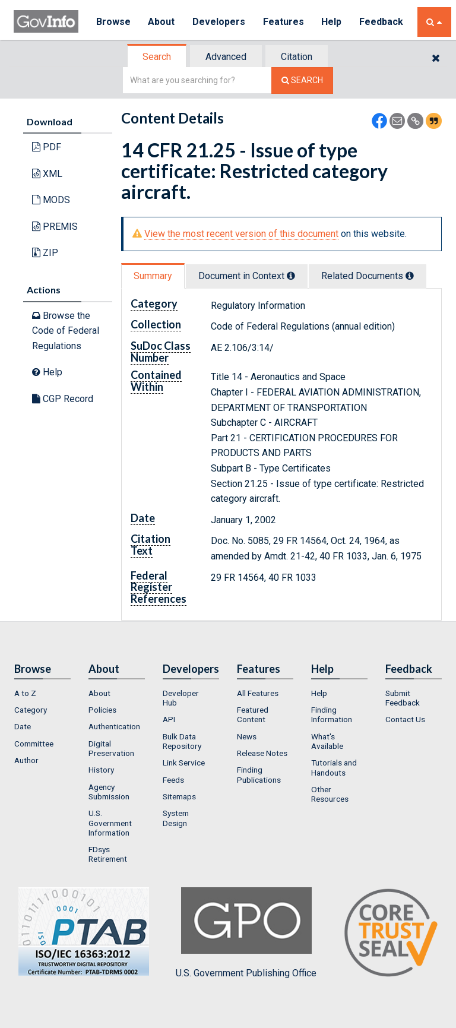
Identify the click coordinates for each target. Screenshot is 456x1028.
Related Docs (367, 275)
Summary (153, 275)
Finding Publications (259, 774)
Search (156, 56)
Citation (296, 56)
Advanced (225, 56)
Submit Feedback (402, 697)
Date (22, 726)
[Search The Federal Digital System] (302, 80)
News (246, 736)
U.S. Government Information (110, 822)
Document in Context (246, 275)
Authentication (114, 726)
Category (30, 709)
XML (47, 173)
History (101, 769)
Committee (33, 743)
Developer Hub (181, 697)
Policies (102, 709)
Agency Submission (108, 791)
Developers (219, 21)
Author (26, 760)
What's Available (327, 741)
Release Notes (262, 753)
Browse (113, 21)
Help (332, 21)
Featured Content (252, 714)
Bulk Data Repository (182, 741)
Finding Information (331, 714)
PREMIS (55, 226)
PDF (46, 147)
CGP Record (62, 398)
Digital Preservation (111, 748)
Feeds (173, 780)
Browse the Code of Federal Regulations (65, 331)
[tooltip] (291, 275)
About (161, 21)
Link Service (184, 762)
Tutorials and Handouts (334, 767)
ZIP (45, 252)
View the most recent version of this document (241, 233)
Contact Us (405, 719)
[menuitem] (42, 693)
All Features (257, 693)
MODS (51, 199)
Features (284, 21)
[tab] (157, 56)
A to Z (25, 693)
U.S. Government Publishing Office (246, 933)
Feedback (382, 21)
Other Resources (330, 794)
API (169, 719)
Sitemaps (179, 796)
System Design (176, 817)
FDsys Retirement (107, 853)
